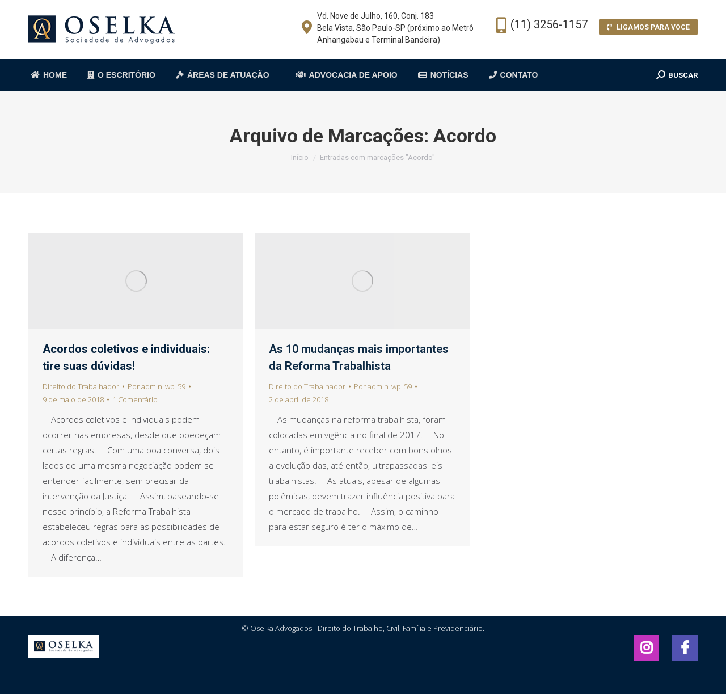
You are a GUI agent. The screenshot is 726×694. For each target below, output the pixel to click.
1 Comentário (135, 399)
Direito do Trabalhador (81, 386)
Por (156, 386)
